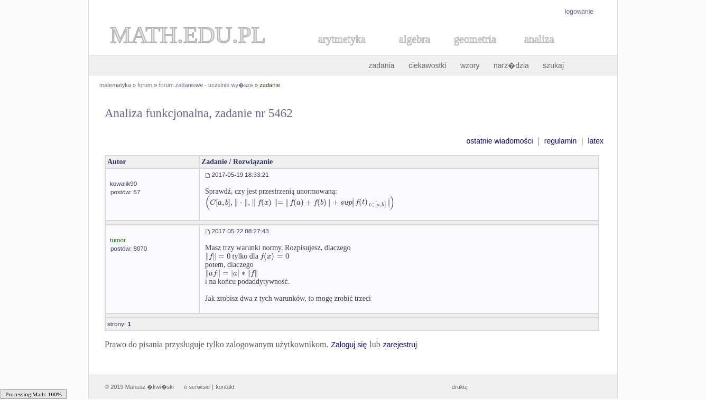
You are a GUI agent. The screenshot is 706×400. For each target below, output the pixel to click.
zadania (381, 65)
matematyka (115, 85)
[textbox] (300, 202)
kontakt (225, 387)
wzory (470, 65)
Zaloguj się (349, 344)
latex (595, 141)
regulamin (560, 141)
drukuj (460, 387)
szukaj (553, 65)
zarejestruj (400, 344)
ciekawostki (427, 65)
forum (144, 85)
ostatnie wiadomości (499, 141)
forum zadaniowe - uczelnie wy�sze (206, 85)
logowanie (579, 11)
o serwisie (197, 387)
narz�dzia (511, 65)
